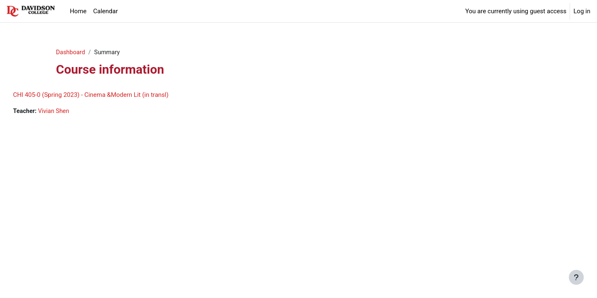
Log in (581, 11)
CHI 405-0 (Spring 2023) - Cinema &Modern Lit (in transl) (109, 95)
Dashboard (71, 52)
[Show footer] (576, 277)
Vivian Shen (74, 111)
